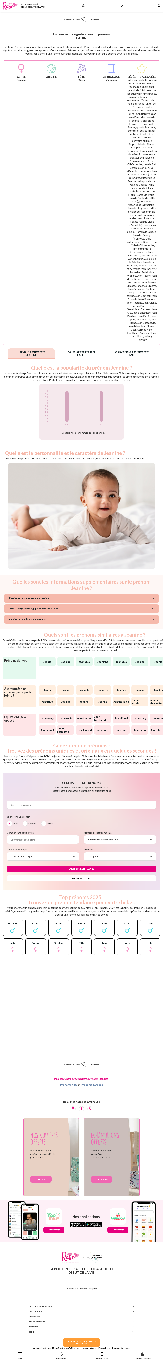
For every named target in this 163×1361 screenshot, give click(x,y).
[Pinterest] (89, 1108)
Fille (15, 823)
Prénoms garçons (92, 1084)
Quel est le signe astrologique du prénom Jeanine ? (33, 608)
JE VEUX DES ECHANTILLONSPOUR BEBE (81, 1342)
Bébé (31, 1331)
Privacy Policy (104, 1348)
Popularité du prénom (31, 353)
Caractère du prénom (81, 353)
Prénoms (33, 1326)
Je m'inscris (41, 1179)
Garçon (32, 823)
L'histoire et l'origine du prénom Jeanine (28, 598)
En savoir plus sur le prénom (131, 353)
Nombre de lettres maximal (98, 832)
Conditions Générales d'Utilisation (63, 1348)
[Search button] (159, 5)
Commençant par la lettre (20, 832)
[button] (20, 1355)
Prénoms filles (69, 1084)
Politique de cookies (121, 1348)
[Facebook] (81, 1108)
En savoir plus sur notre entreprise (81, 1288)
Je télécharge (54, 1229)
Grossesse (34, 1316)
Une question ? (39, 1348)
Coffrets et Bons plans (41, 1306)
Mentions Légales (89, 1348)
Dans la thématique (17, 849)
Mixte (50, 823)
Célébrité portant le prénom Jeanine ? (27, 619)
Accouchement (36, 1321)
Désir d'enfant (36, 1311)
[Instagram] (73, 1108)
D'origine (88, 849)
